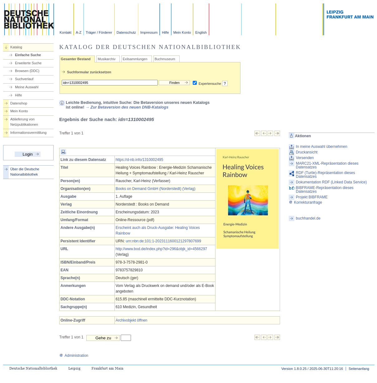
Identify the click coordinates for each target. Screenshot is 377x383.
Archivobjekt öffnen (131, 320)
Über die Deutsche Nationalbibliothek (24, 171)
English (201, 32)
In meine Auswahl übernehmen (321, 146)
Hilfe (165, 32)
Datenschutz (126, 32)
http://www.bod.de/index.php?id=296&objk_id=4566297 (161, 249)
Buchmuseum (165, 59)
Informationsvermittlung (28, 132)
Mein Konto (182, 32)
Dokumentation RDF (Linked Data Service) (331, 182)
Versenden (305, 158)
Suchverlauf (24, 79)
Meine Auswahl (26, 87)
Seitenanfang (359, 369)
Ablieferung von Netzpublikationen (24, 121)
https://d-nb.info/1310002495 (139, 160)
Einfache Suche (28, 55)
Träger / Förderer (99, 32)
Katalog (16, 47)
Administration (73, 355)
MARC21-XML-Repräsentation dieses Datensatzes (327, 165)
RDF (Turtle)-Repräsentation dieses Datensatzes (325, 175)
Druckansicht (306, 152)
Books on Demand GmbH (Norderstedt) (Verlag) (156, 189)
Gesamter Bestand (75, 59)
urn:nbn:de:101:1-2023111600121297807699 (163, 241)
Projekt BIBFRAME (312, 197)
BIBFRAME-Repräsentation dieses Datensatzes (325, 190)
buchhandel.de (308, 218)
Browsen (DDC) (27, 71)
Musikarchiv (106, 59)
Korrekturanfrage (305, 202)
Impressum (148, 32)
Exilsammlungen (135, 59)
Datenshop (18, 103)
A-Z (78, 32)
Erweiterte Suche (28, 63)
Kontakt (65, 32)
